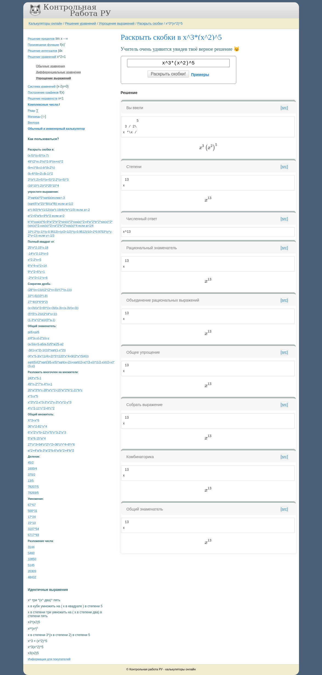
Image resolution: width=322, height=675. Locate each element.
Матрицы (34, 116)
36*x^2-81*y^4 (37, 426)
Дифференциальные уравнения (58, 72)
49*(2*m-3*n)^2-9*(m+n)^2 (45, 161)
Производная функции (43, 44)
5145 (31, 565)
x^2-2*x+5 (34, 259)
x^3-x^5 (33, 396)
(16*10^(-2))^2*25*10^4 (43, 185)
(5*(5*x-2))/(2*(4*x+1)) (42, 314)
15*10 (32, 522)
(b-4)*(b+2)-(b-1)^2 (40, 173)
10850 (32, 559)
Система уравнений (42, 86)
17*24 (32, 516)
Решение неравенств (43, 98)
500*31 (33, 510)
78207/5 (33, 486)
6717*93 (33, 535)
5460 (31, 553)
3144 (31, 547)
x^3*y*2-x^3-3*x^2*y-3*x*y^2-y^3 (49, 402)
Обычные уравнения (50, 66)
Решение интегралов (42, 50)
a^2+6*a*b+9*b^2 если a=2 (46, 215)
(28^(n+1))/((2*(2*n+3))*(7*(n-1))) (50, 289)
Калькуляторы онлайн (45, 23)
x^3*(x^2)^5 (174, 23)
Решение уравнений (80, 23)
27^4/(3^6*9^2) (38, 302)
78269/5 (33, 492)
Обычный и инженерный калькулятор (56, 128)
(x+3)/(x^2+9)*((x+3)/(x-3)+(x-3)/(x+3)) (53, 308)
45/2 (31, 462)
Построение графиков (43, 92)
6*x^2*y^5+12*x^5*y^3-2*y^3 (47, 432)
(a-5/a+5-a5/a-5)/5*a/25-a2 (46, 344)
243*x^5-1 (34, 378)
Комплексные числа (43, 104)
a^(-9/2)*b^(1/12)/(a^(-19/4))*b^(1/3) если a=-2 (59, 209)
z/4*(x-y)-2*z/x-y (38, 338)
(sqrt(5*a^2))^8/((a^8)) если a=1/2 (50, 203)
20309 (32, 571)
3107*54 (33, 529)
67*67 (32, 504)
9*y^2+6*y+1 (36, 271)
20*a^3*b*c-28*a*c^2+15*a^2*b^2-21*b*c (55, 390)
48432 (32, 577)
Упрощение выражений (116, 23)
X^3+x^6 (33, 420)
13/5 (31, 480)
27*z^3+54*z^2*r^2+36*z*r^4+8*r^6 (51, 444)
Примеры (200, 74)
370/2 (32, 474)
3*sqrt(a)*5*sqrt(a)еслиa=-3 (46, 197)
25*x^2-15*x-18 (38, 247)
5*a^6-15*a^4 (37, 438)
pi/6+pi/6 (33, 332)
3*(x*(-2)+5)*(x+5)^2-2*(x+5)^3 (48, 179)
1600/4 (32, 468)
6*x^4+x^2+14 (37, 265)
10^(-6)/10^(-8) (38, 295)
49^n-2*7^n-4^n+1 (40, 384)
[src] (284, 108)
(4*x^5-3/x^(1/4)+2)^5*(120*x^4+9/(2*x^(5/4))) (58, 356)
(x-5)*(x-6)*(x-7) (38, 155)
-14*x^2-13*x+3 (38, 253)
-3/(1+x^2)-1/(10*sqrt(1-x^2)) (47, 350)
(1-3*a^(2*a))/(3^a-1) (41, 320)
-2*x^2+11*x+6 (38, 277)
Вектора (33, 122)
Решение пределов (41, 38)
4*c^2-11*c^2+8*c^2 (41, 408)
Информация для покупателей (49, 659)
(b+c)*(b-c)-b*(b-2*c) (41, 167)
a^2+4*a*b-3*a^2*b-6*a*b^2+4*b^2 (51, 450)
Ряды (31, 110)
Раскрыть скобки (150, 23)
